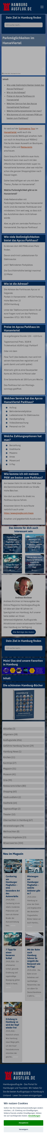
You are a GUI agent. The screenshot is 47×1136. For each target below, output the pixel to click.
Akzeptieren (23, 1123)
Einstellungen (34, 1116)
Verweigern (23, 1129)
